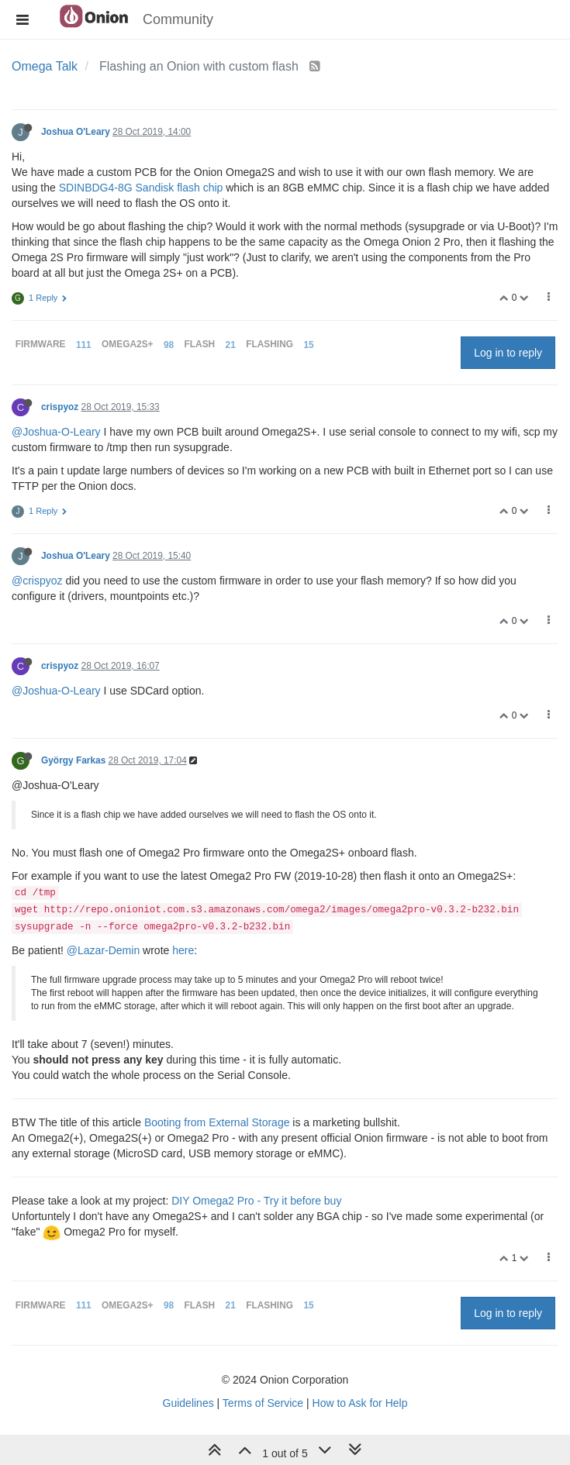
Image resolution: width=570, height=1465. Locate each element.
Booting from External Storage (217, 1122)
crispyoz (59, 407)
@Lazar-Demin (103, 950)
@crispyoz (37, 580)
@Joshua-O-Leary (56, 432)
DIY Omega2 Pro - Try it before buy (256, 1200)
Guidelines (188, 1403)
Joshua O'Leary (75, 131)
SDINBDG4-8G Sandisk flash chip (141, 187)
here (183, 950)
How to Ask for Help (360, 1403)
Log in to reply (508, 352)
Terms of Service (263, 1403)
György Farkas (73, 760)
